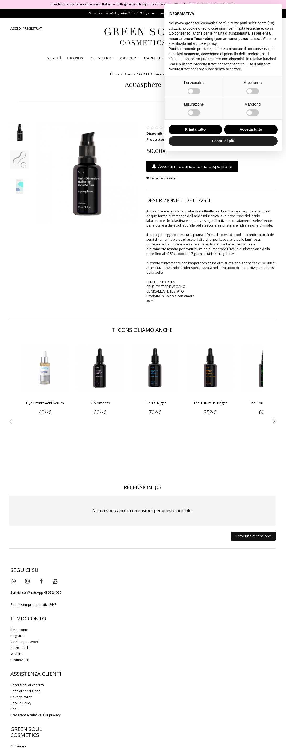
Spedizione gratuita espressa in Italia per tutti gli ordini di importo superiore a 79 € (115, 4)
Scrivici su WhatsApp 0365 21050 (35, 592)
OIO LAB (145, 74)
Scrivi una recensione (253, 536)
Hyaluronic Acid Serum (47, 407)
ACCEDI (16, 28)
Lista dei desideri (163, 178)
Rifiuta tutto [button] (195, 129)
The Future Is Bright (224, 407)
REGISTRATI (34, 28)
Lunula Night (165, 407)
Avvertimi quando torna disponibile (192, 166)
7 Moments (106, 407)
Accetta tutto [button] (251, 129)
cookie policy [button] (206, 43)
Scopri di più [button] (223, 141)
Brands (129, 74)
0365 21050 (136, 13)
